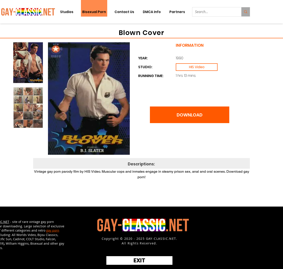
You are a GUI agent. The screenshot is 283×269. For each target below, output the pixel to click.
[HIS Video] (197, 67)
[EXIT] (139, 260)
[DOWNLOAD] (189, 114)
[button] (177, 12)
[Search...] (213, 11)
